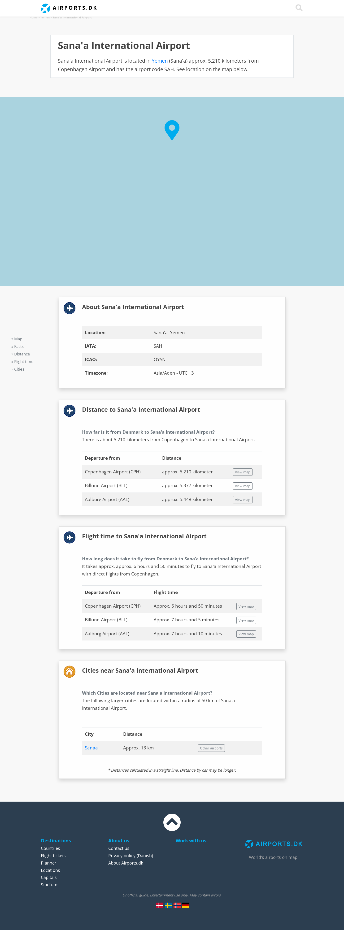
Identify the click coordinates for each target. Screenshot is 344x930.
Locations (50, 870)
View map (242, 472)
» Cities (17, 369)
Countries (50, 848)
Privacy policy (121, 855)
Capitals (49, 877)
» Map (16, 339)
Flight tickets (53, 855)
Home (34, 17)
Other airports (211, 748)
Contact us (118, 848)
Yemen (45, 17)
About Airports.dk (125, 863)
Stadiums (50, 884)
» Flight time (22, 361)
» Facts (17, 346)
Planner (48, 863)
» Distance (20, 354)
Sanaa (91, 748)
